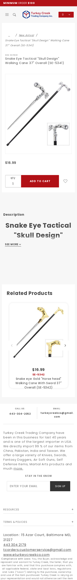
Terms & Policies (15, 522)
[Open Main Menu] (7, 15)
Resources (11, 509)
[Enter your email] (28, 486)
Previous (12, 345)
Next (65, 345)
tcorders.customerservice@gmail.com (37, 549)
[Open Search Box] (14, 15)
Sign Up (60, 486)
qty (12, 178)
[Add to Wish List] (65, 181)
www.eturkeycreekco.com (26, 554)
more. (18, 468)
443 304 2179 (14, 544)
